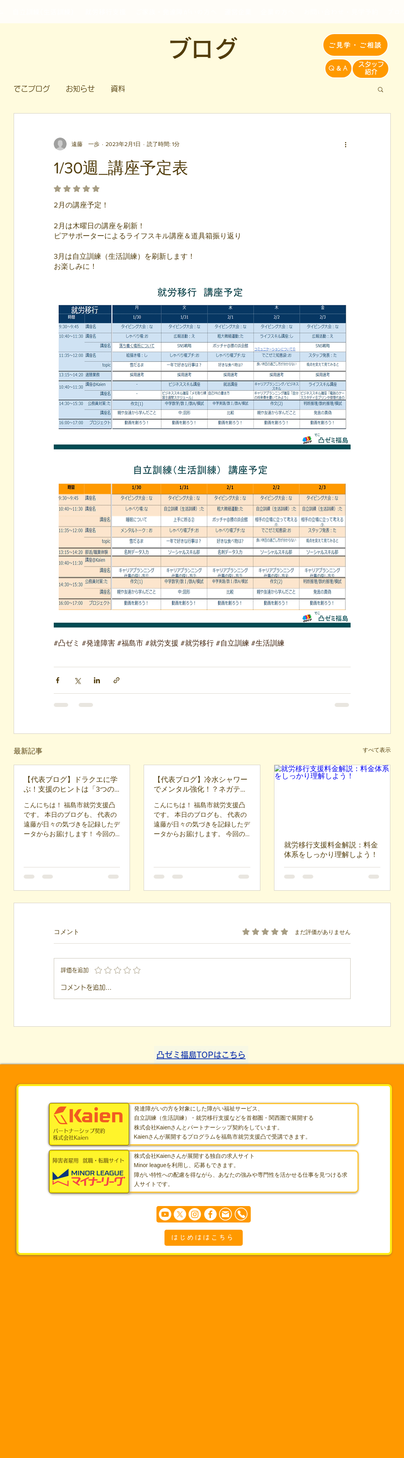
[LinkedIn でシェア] (97, 680)
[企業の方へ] (278, 12)
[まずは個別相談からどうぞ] (203, 1214)
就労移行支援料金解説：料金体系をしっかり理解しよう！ (331, 850)
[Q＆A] (338, 68)
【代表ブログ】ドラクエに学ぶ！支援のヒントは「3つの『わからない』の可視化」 (71, 785)
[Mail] (225, 1214)
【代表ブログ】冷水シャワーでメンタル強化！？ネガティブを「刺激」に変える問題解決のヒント (201, 785)
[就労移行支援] (105, 12)
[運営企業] (238, 12)
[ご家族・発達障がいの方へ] (176, 12)
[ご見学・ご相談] (355, 45)
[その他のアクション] (346, 144)
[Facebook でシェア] (57, 680)
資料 (118, 88)
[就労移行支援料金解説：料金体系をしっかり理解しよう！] (332, 797)
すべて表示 (377, 750)
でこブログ (32, 88)
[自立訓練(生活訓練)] (43, 12)
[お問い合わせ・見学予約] (341, 12)
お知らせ (80, 88)
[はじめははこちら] (203, 1238)
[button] (380, 89)
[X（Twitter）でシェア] (77, 680)
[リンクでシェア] (116, 680)
